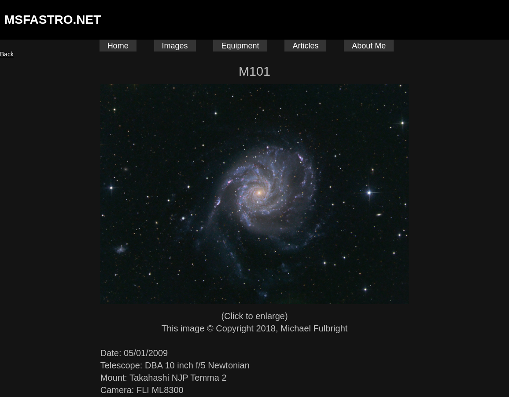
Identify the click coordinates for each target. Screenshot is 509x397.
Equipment (240, 45)
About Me (369, 45)
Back (7, 54)
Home (118, 45)
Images (175, 45)
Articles (305, 45)
